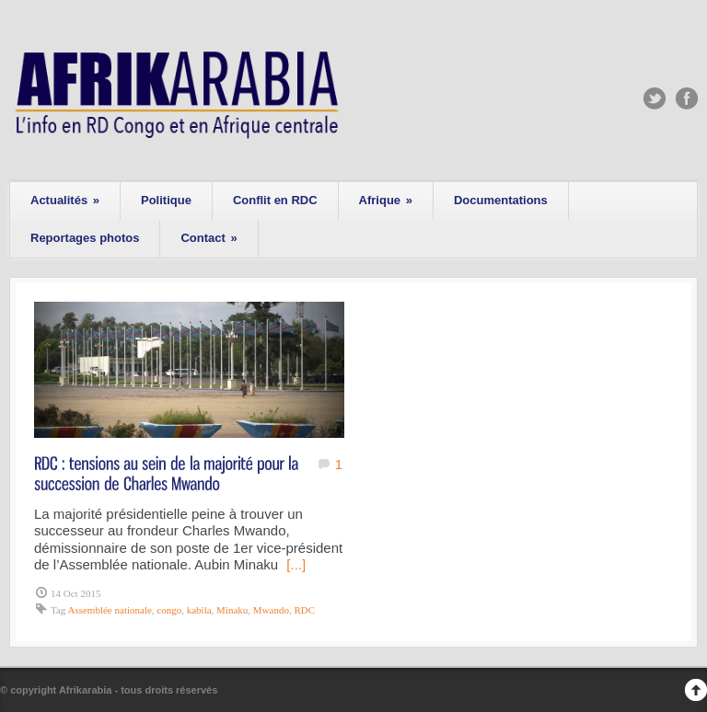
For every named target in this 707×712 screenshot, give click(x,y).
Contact (208, 238)
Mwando (271, 609)
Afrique (385, 200)
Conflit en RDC (275, 200)
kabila (199, 609)
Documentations (501, 200)
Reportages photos (84, 238)
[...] (296, 564)
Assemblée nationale (109, 609)
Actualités (64, 200)
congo (168, 609)
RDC (304, 609)
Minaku (232, 609)
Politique (166, 200)
